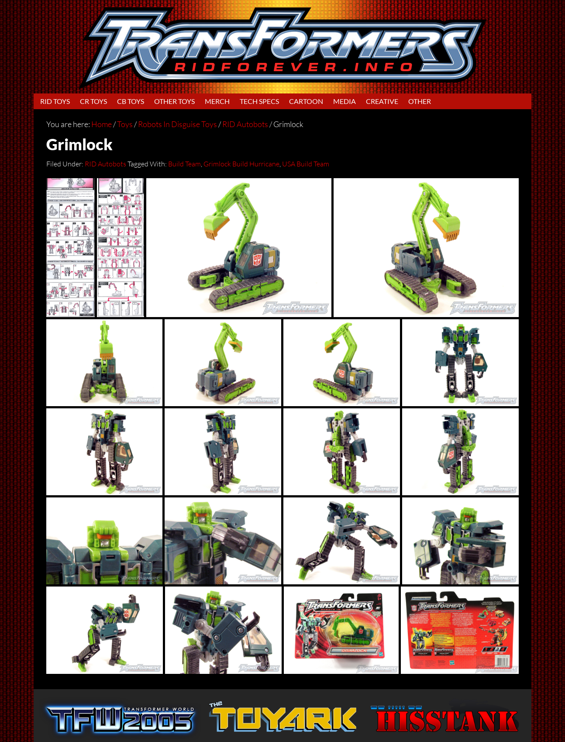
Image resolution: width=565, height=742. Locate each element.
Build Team (184, 163)
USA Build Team (305, 163)
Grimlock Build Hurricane (241, 163)
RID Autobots (105, 163)
